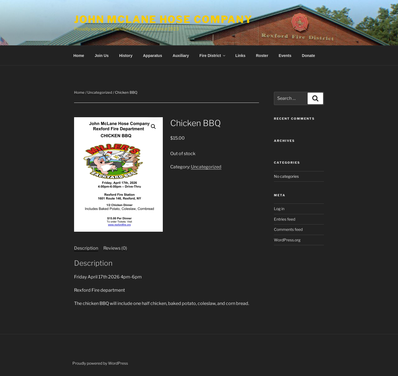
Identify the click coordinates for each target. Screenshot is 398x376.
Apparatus (152, 55)
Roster (262, 55)
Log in (279, 208)
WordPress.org (287, 239)
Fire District (213, 55)
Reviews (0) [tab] (115, 248)
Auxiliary (180, 55)
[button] (153, 127)
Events (285, 55)
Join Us (102, 55)
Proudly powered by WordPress (100, 363)
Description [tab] (86, 248)
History (125, 55)
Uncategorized (99, 92)
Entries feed (284, 219)
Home (79, 55)
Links (240, 55)
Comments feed (288, 229)
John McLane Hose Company (163, 19)
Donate (308, 55)
